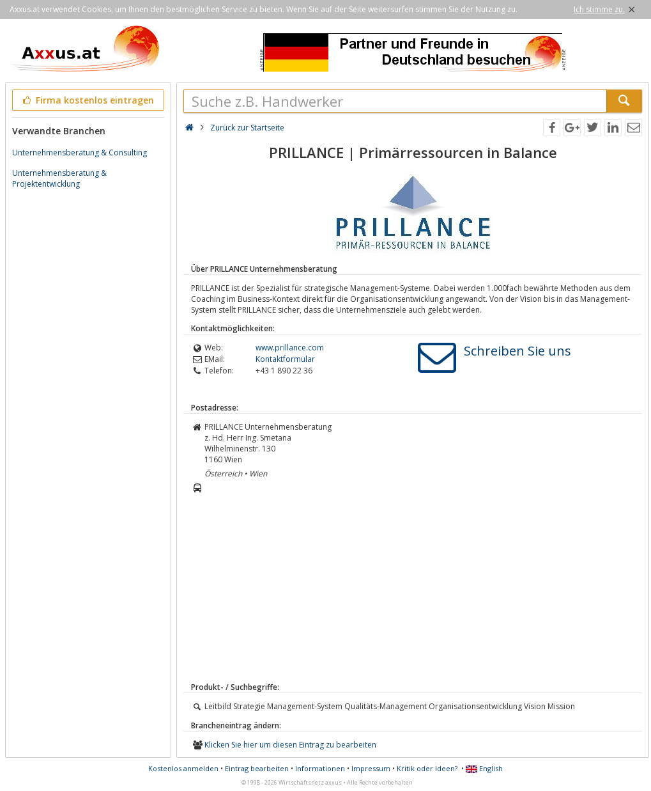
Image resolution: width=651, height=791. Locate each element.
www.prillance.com (290, 347)
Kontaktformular (285, 359)
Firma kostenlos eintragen (87, 100)
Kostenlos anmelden (183, 768)
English (484, 768)
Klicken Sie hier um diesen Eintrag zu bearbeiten (290, 744)
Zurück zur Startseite (247, 127)
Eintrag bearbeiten (257, 768)
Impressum (370, 768)
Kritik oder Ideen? (427, 768)
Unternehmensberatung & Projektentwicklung (59, 178)
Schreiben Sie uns (517, 350)
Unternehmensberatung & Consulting (79, 152)
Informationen (320, 768)
